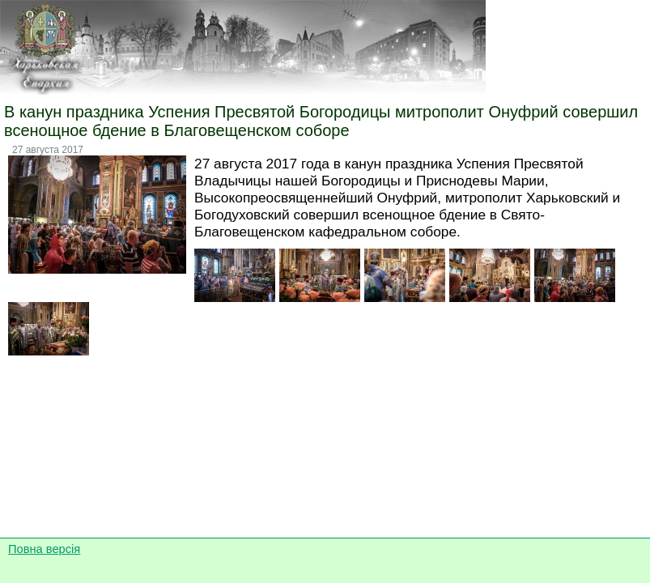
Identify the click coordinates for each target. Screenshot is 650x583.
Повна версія (44, 549)
